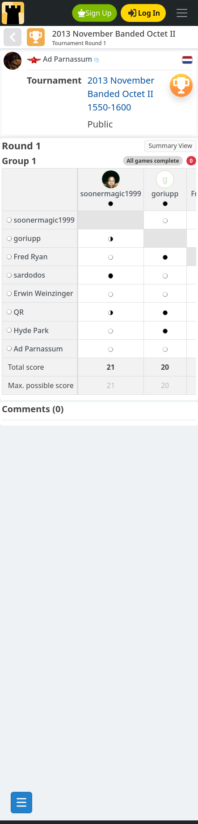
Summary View (170, 145)
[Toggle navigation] (181, 13)
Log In (144, 13)
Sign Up (95, 13)
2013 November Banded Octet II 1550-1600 (121, 93)
